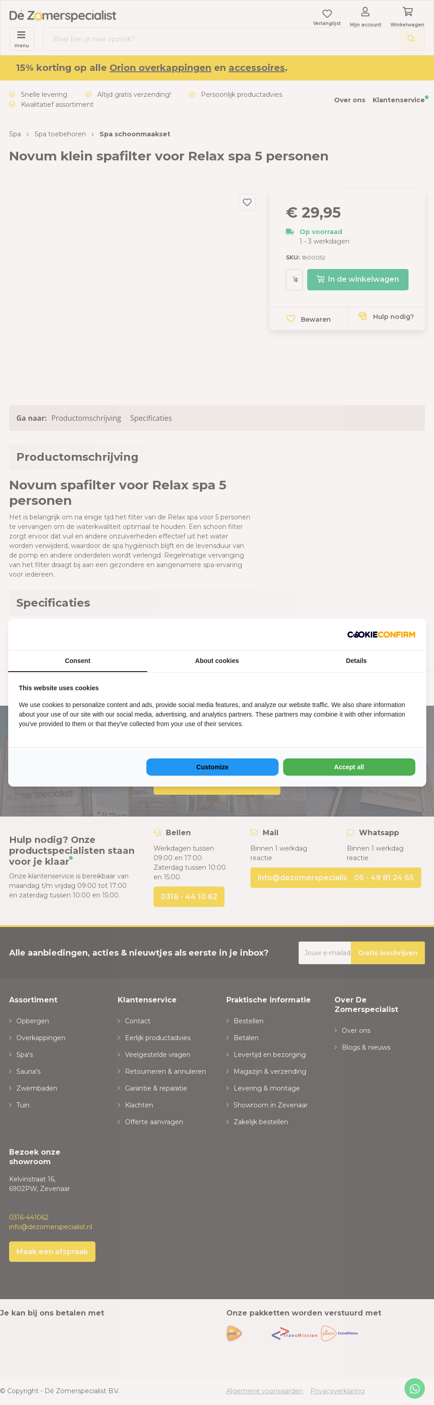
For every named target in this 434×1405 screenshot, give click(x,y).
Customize (212, 767)
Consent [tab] (77, 660)
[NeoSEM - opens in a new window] (381, 634)
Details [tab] (356, 660)
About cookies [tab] (217, 660)
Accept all (349, 767)
